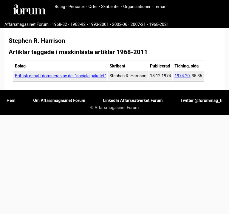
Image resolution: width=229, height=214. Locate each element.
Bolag (60, 6)
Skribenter (110, 6)
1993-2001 (99, 24)
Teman (160, 6)
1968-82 (59, 24)
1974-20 (182, 75)
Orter (93, 6)
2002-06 (119, 24)
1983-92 (78, 24)
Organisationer (137, 6)
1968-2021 (159, 24)
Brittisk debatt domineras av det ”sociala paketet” (60, 75)
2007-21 (138, 24)
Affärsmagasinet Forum (26, 24)
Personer (77, 6)
